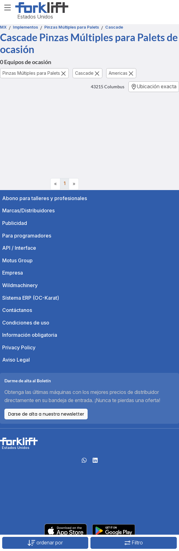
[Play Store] (113, 530)
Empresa (12, 273)
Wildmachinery (20, 285)
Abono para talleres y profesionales (44, 198)
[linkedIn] (95, 462)
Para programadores (26, 235)
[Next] (74, 184)
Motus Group (17, 260)
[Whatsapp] (84, 462)
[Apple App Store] (65, 530)
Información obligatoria (29, 335)
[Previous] (55, 184)
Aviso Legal (16, 360)
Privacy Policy (18, 347)
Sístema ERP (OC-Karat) (30, 298)
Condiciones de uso (25, 322)
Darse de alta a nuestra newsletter (46, 414)
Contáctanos (17, 310)
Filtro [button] (134, 542)
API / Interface (19, 248)
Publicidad (14, 223)
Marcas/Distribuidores (28, 210)
